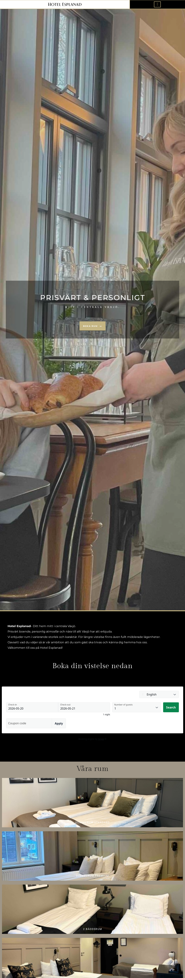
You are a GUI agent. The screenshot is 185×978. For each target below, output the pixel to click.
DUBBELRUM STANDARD (92, 822)
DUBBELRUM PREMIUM (92, 875)
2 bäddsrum (92, 929)
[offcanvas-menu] (157, 4)
